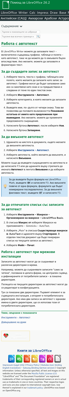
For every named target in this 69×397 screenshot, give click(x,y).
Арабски (50, 18)
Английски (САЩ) (14, 18)
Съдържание (10, 26)
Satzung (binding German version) (39, 367)
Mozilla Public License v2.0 (44, 373)
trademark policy (35, 387)
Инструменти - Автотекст (15, 317)
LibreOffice (9, 12)
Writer (23, 12)
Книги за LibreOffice (34, 350)
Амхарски (35, 18)
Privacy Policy (32, 364)
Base (62, 12)
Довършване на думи (13, 322)
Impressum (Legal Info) (13, 364)
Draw (54, 12)
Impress (42, 12)
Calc (32, 12)
